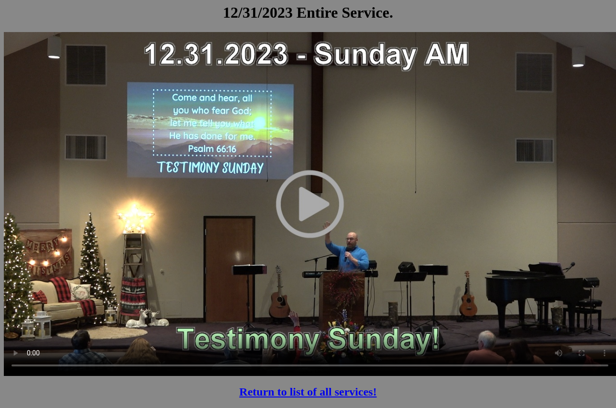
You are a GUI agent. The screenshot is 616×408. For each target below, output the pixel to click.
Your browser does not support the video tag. (310, 204)
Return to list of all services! (307, 392)
